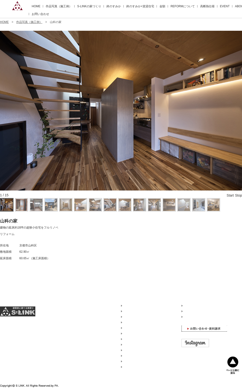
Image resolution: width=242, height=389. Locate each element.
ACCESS (190, 311)
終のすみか (113, 6)
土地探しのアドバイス (137, 356)
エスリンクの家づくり (137, 311)
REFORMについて (183, 6)
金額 (162, 6)
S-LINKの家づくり (89, 6)
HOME (36, 6)
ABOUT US (191, 305)
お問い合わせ (40, 14)
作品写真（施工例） (59, 6)
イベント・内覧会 (135, 344)
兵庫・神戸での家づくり (139, 367)
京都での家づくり (135, 361)
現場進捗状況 (132, 350)
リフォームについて (136, 333)
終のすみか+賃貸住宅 (140, 6)
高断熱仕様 (207, 6)
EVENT (225, 6)
